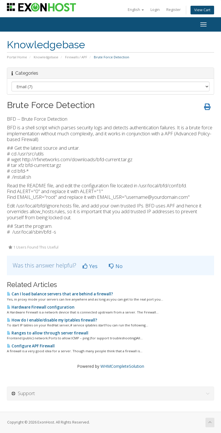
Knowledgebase (46, 57)
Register (173, 9)
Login (155, 9)
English (136, 9)
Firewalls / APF (76, 57)
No (116, 266)
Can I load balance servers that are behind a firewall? (60, 294)
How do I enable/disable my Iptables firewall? (52, 320)
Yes (90, 266)
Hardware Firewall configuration (41, 307)
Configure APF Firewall (31, 346)
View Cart (202, 9)
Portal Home (17, 57)
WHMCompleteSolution (122, 366)
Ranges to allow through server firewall (47, 333)
